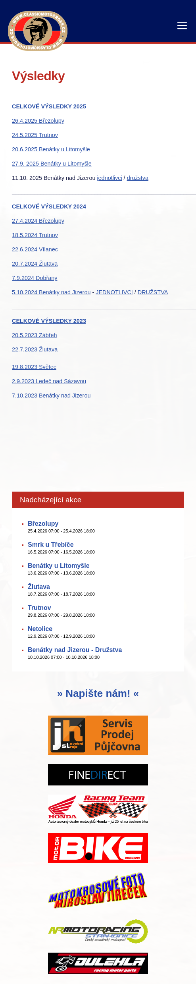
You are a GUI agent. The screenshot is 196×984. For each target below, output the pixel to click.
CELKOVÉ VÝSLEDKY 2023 (49, 321)
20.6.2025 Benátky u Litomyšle (51, 149)
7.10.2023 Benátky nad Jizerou (51, 395)
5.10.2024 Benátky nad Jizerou (51, 292)
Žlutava (39, 586)
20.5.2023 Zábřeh (34, 335)
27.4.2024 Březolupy (38, 221)
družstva (137, 178)
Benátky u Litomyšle (59, 565)
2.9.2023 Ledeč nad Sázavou (49, 381)
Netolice (40, 628)
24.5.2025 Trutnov (35, 135)
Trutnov (39, 607)
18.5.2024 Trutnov (35, 235)
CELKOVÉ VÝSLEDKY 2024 (49, 206)
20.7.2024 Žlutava (35, 263)
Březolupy (43, 523)
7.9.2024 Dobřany (34, 278)
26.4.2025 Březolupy (38, 121)
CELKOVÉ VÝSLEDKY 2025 (49, 106)
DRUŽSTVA (153, 292)
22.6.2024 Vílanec (35, 249)
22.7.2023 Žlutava (35, 349)
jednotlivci (109, 178)
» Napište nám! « (98, 693)
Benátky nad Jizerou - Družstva (75, 649)
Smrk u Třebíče (51, 544)
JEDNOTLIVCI (114, 292)
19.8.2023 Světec (34, 367)
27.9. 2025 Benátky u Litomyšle (52, 163)
